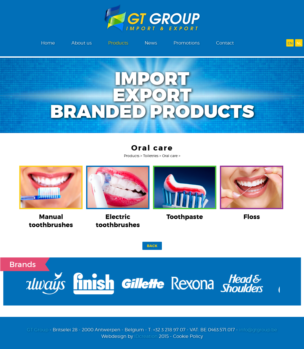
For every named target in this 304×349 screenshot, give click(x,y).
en (290, 43)
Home (48, 43)
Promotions (187, 43)
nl (299, 43)
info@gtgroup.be (258, 329)
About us (81, 43)
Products (118, 43)
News (151, 43)
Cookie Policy (188, 336)
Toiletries (150, 156)
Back (152, 246)
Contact (225, 43)
